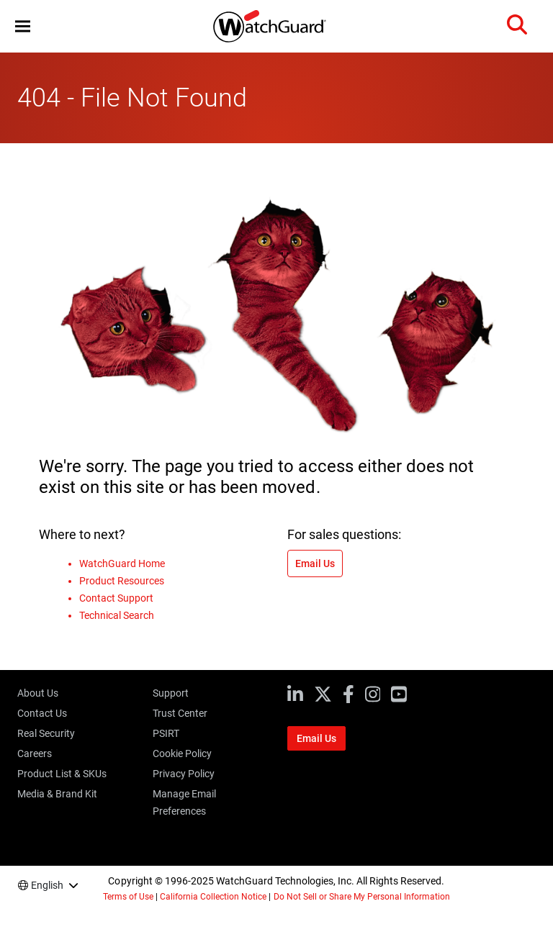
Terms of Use (128, 897)
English (47, 885)
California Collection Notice (213, 897)
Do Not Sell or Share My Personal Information (362, 897)
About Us (37, 693)
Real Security (46, 733)
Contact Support (116, 598)
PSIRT (166, 733)
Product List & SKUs (62, 773)
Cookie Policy (182, 753)
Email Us (315, 563)
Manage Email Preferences (184, 802)
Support (171, 693)
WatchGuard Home (122, 563)
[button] (22, 26)
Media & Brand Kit (57, 794)
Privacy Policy (184, 773)
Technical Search (116, 615)
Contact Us (42, 713)
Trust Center (180, 713)
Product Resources (121, 581)
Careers (34, 753)
